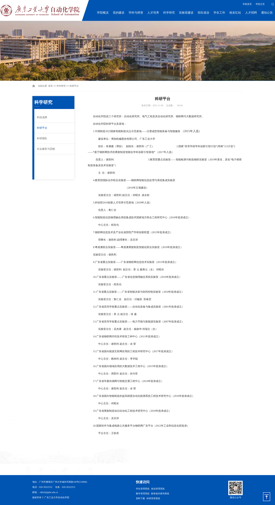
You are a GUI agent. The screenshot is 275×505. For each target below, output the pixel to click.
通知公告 (267, 12)
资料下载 (140, 498)
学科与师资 (136, 12)
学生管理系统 (142, 488)
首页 (50, 86)
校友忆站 (235, 12)
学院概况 (103, 12)
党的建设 (118, 12)
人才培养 (153, 12)
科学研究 (169, 12)
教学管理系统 (142, 493)
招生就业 (203, 12)
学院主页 (260, 4)
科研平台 (74, 86)
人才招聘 (251, 12)
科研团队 (42, 138)
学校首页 (247, 4)
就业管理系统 (158, 488)
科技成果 (42, 117)
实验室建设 (186, 12)
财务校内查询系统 (160, 493)
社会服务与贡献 (46, 148)
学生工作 (219, 12)
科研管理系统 (153, 498)
